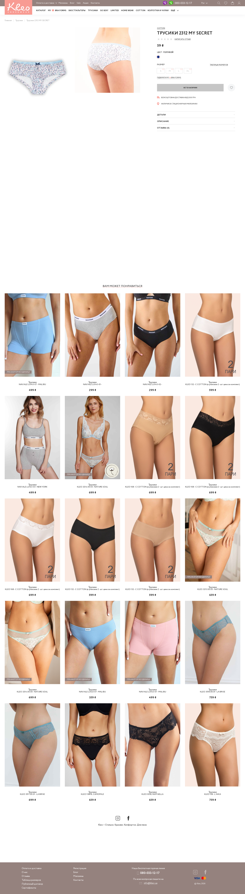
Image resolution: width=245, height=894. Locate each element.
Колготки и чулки (158, 10)
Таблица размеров (31, 880)
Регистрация (79, 868)
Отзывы (26, 876)
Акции (85, 3)
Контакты (95, 3)
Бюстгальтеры (77, 10)
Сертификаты (29, 888)
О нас (25, 872)
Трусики (93, 10)
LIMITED (115, 10)
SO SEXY (104, 10)
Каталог (41, 10)
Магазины (63, 3)
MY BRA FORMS (57, 10)
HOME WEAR (127, 10)
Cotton (161, 28)
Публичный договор (32, 884)
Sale (78, 3)
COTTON (140, 10)
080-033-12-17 (183, 3)
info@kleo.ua (150, 883)
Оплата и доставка (45, 3)
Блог (72, 3)
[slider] (165, 39)
